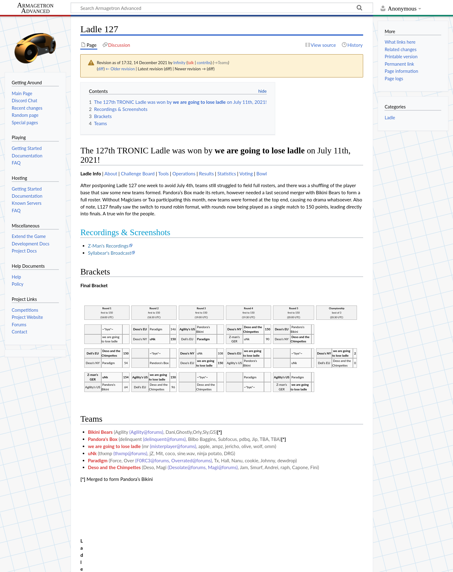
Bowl (261, 173)
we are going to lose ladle (114, 446)
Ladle (390, 117)
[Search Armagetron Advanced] (222, 8)
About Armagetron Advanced (68, 563)
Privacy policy (19, 563)
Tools (163, 173)
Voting (246, 173)
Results (206, 173)
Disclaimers (114, 563)
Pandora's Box (102, 439)
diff (100, 68)
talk (190, 62)
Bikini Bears (100, 432)
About (110, 173)
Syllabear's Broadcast (109, 253)
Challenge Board (138, 173)
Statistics (227, 173)
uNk (92, 453)
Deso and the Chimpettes (114, 467)
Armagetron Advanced (35, 8)
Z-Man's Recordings (108, 246)
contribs (204, 62)
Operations (183, 173)
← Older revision (120, 68)
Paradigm (98, 460)
